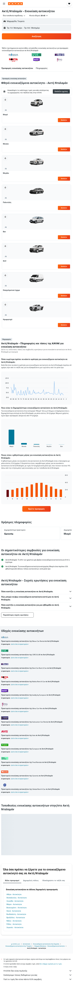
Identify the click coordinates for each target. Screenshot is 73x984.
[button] (4, 3)
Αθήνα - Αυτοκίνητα (13, 894)
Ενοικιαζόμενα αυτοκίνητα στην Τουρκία (19, 946)
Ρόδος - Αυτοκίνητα (13, 924)
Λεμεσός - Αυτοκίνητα (14, 927)
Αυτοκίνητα (26, 944)
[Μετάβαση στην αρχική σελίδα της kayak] (15, 3)
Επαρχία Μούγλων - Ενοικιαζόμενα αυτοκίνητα (49, 946)
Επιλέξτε (64, 120)
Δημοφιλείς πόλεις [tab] (31, 880)
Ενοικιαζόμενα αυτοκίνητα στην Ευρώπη (46, 944)
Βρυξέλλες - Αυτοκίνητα (15, 917)
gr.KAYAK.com (15, 944)
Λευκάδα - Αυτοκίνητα (14, 901)
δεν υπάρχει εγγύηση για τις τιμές (51, 964)
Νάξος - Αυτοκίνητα (13, 921)
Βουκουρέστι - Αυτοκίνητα (16, 908)
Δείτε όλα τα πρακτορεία (19, 644)
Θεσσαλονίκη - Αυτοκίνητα (16, 898)
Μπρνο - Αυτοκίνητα (14, 904)
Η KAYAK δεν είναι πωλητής (38, 970)
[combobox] (14, 15)
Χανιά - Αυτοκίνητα (13, 911)
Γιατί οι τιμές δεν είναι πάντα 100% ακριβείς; (38, 979)
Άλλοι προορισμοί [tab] (12, 880)
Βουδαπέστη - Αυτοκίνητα (16, 914)
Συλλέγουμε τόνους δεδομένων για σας (38, 975)
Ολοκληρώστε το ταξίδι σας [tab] (53, 880)
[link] (36, 509)
